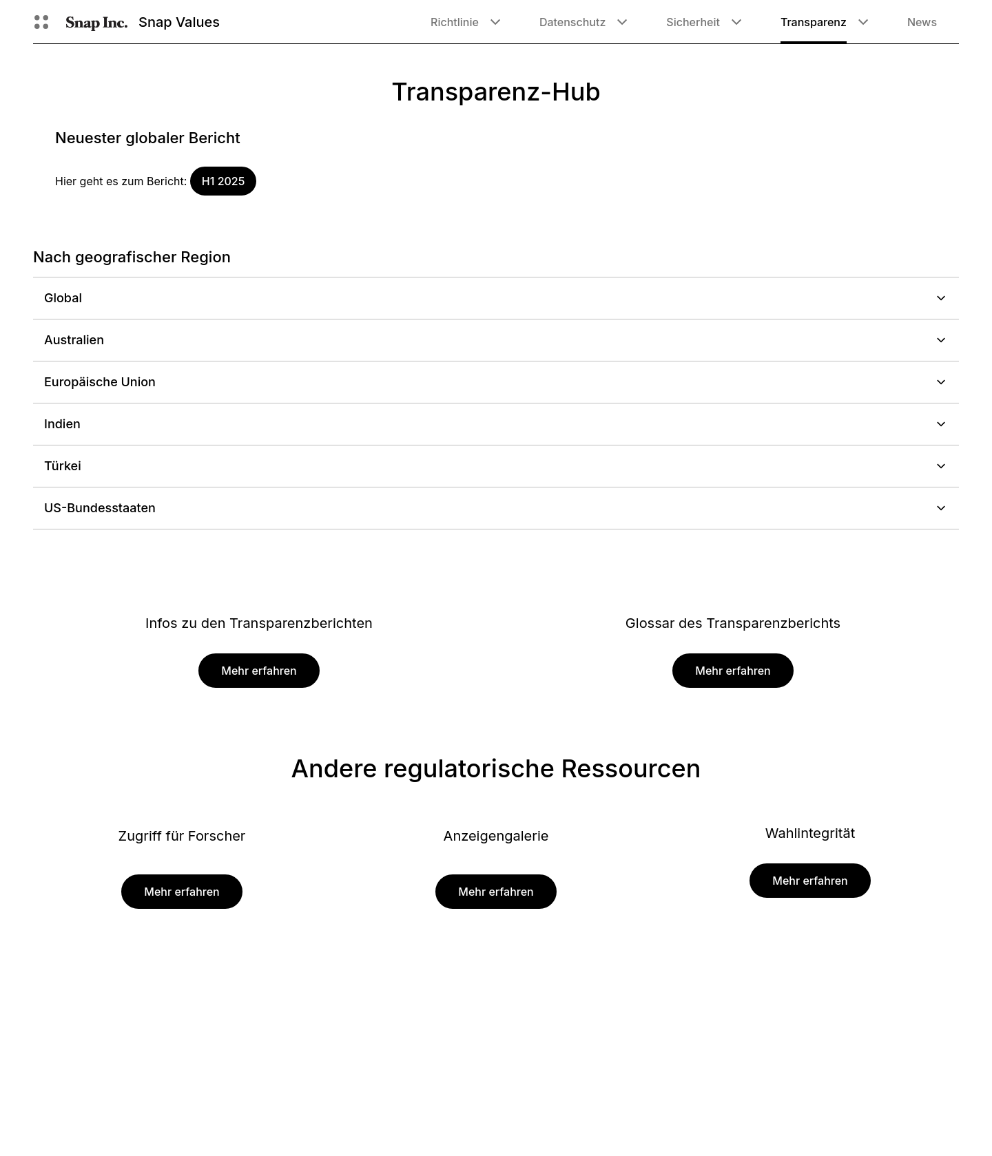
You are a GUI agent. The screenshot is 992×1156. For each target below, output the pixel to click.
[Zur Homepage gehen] (96, 22)
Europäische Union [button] (496, 382)
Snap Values (179, 22)
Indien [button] (496, 424)
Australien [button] (496, 340)
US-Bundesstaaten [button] (496, 508)
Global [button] (496, 298)
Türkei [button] (496, 466)
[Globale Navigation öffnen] (41, 22)
